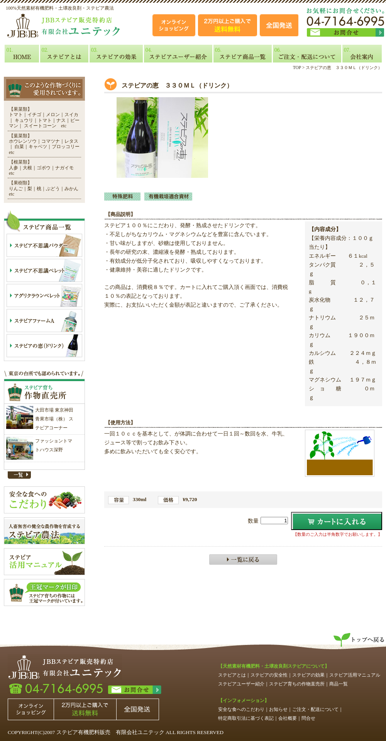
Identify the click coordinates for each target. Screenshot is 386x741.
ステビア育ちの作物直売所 (297, 684)
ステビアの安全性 (269, 675)
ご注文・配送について (315, 709)
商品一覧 (338, 684)
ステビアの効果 (308, 675)
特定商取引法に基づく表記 (246, 718)
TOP (297, 67)
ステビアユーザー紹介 (241, 684)
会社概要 (287, 718)
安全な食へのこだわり (241, 709)
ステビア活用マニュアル (354, 675)
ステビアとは (232, 675)
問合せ (308, 718)
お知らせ (278, 709)
